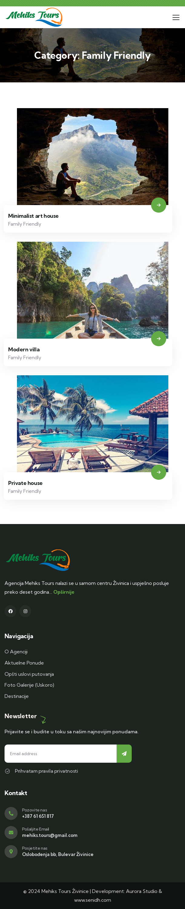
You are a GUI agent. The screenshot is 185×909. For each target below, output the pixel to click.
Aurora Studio (141, 891)
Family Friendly (24, 224)
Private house (25, 482)
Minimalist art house (33, 215)
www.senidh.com (92, 900)
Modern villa (23, 349)
